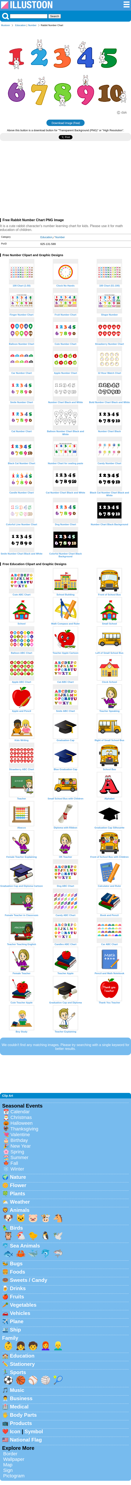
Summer (19, 1157)
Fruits (17, 1296)
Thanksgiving (24, 1129)
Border (10, 1453)
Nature (18, 1177)
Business (21, 1398)
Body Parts (23, 1415)
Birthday (19, 1140)
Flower (18, 1185)
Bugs (16, 1263)
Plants (17, 1193)
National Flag (26, 1440)
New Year (20, 1146)
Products (21, 1423)
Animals (19, 1210)
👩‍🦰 (45, 1345)
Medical (19, 1407)
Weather (20, 1202)
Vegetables (23, 1305)
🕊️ (58, 1235)
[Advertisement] (65, 181)
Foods (17, 1272)
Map (8, 1464)
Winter (17, 1169)
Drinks (18, 1288)
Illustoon (5, 25)
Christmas (21, 1117)
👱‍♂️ (58, 1345)
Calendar (20, 1111)
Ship (15, 1330)
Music (17, 1390)
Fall (14, 1163)
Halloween (21, 1123)
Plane (17, 1321)
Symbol (34, 1431)
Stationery (22, 1364)
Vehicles (20, 1313)
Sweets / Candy (28, 1280)
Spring (17, 1151)
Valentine (20, 1134)
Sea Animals (25, 1246)
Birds (16, 1228)
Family (10, 1338)
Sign (8, 1470)
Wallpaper (13, 1459)
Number (32, 25)
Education (20, 25)
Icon (15, 1431)
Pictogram (14, 1475)
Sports (18, 1372)
